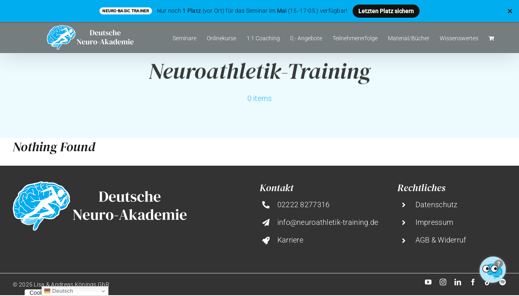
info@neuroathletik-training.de (327, 222)
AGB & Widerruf (440, 240)
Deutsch (58, 291)
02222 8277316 (303, 204)
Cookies (40, 292)
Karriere (290, 240)
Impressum (434, 222)
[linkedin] (457, 282)
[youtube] (428, 282)
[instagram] (443, 282)
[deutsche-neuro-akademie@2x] (100, 185)
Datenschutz (436, 204)
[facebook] (473, 282)
